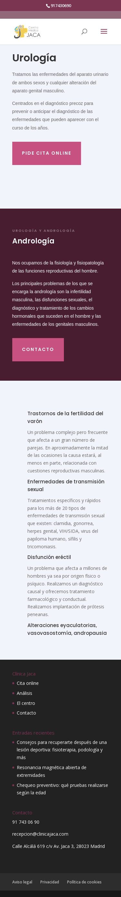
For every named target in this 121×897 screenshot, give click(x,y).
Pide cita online (46, 153)
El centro (26, 703)
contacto (38, 349)
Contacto (26, 713)
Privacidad (49, 882)
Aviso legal (22, 882)
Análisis (24, 693)
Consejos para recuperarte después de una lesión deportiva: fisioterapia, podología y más (62, 750)
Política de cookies (84, 882)
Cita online (28, 683)
